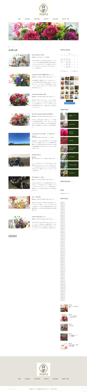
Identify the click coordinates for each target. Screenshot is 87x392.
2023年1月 (62, 222)
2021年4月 (62, 245)
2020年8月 (62, 257)
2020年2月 (62, 265)
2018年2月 (62, 300)
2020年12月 (62, 251)
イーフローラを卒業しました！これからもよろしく (73, 317)
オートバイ (42, 158)
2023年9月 (62, 212)
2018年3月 (62, 298)
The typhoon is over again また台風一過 (43, 133)
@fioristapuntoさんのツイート (65, 193)
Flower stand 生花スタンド (39, 216)
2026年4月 (62, 202)
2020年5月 (62, 261)
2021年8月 (62, 239)
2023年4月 (62, 218)
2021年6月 (62, 242)
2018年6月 (62, 294)
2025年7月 (62, 205)
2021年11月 (62, 235)
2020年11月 (62, 252)
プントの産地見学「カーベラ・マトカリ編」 (73, 336)
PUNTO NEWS (37, 18)
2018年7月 (62, 293)
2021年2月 (62, 248)
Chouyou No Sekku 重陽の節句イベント (43, 74)
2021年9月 (62, 238)
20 (69, 64)
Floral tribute (72, 156)
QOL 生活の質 (36, 197)
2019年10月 (62, 271)
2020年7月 (62, 258)
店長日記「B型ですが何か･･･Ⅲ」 (49, 76)
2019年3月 (62, 281)
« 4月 (64, 71)
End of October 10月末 (38, 55)
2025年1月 (62, 206)
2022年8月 (62, 228)
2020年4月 (62, 262)
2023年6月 (62, 215)
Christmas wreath (73, 164)
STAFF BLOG (39, 57)
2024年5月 (62, 208)
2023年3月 (62, 219)
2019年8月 (62, 274)
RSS (15, 389)
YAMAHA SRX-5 (36, 155)
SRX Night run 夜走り (38, 177)
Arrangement (72, 172)
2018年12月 (62, 285)
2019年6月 (62, 277)
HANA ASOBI (55, 18)
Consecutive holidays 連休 (39, 94)
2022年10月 (62, 225)
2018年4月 (62, 297)
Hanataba (71, 140)
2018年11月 (62, 287)
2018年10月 (62, 288)
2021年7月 (62, 241)
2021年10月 (62, 236)
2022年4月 (62, 232)
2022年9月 (62, 226)
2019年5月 (62, 278)
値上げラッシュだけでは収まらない (73, 307)
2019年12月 (62, 268)
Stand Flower (72, 124)
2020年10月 (62, 254)
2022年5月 (62, 231)
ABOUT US (46, 18)
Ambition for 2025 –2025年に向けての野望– (73, 345)
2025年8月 (62, 203)
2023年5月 (62, 216)
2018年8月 (62, 291)
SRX (33, 158)
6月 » (74, 71)
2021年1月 (62, 249)
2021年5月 (62, 244)
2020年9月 (62, 255)
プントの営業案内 (46, 57)
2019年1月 (62, 284)
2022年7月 (62, 229)
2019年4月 (62, 280)
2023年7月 (62, 213)
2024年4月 (62, 209)
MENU (19, 18)
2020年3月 (62, 264)
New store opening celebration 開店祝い (42, 114)
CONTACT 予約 (65, 18)
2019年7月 (62, 275)
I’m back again (71, 325)
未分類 (52, 137)
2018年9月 (62, 290)
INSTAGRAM (27, 18)
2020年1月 (62, 267)
